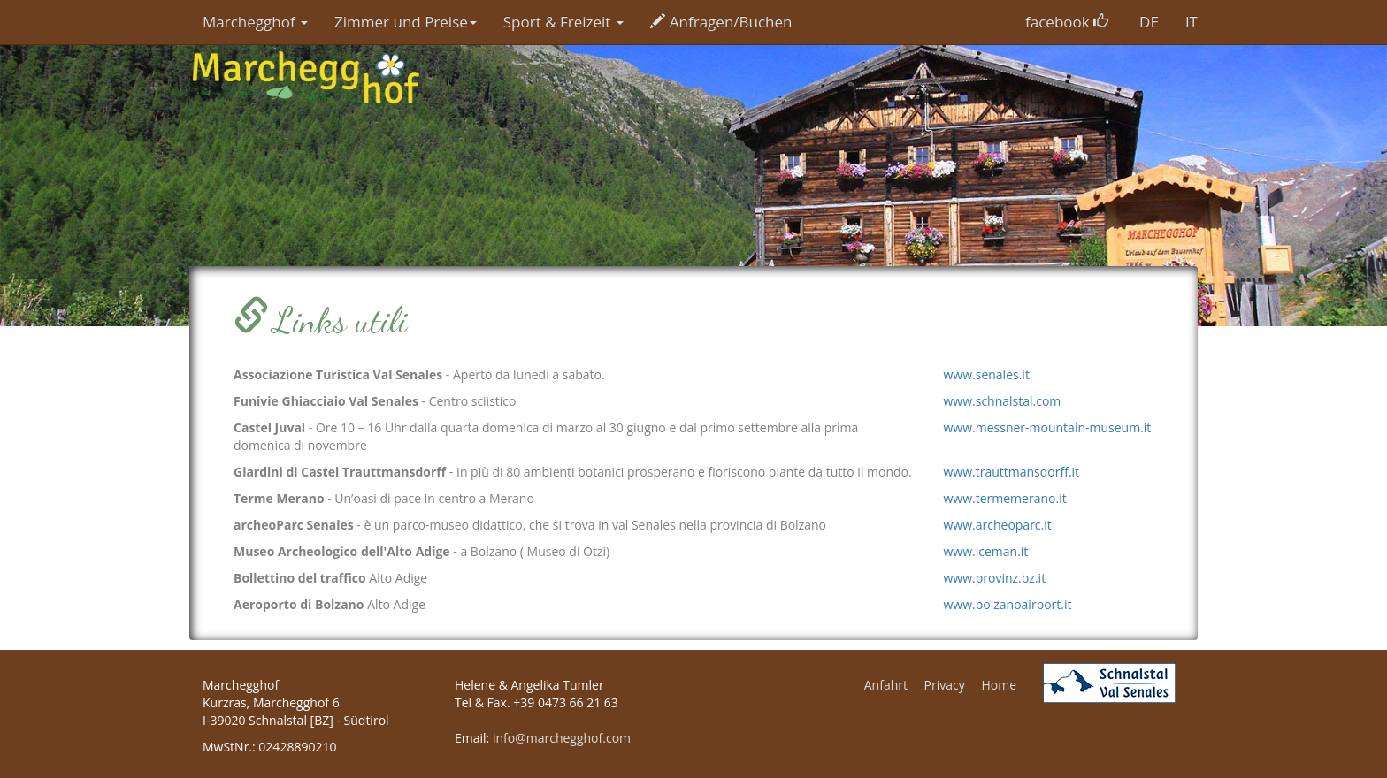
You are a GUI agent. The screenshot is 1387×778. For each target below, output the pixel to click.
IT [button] (1191, 21)
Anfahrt (886, 684)
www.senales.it (987, 374)
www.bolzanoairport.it (1008, 604)
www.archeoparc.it (998, 524)
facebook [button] (1066, 21)
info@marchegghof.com (562, 737)
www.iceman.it (986, 551)
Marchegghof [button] (255, 21)
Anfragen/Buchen (721, 21)
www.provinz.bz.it (995, 577)
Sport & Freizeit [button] (563, 21)
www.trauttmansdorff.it (1012, 471)
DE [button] (1149, 21)
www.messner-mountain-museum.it (1048, 427)
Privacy (944, 684)
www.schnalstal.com (1002, 401)
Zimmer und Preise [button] (405, 21)
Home (998, 684)
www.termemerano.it (1005, 498)
